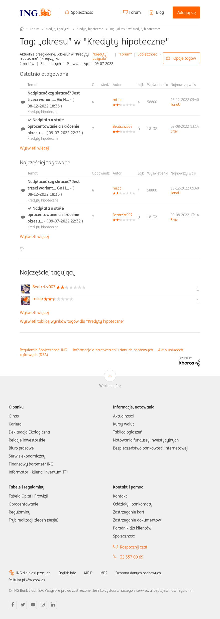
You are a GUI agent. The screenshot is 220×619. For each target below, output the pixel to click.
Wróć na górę (110, 386)
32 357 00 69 (131, 557)
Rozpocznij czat (133, 547)
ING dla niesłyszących (33, 573)
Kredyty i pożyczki (58, 29)
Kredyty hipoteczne (90, 29)
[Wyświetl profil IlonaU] (175, 104)
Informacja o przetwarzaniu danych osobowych (113, 350)
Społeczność (82, 12)
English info (67, 573)
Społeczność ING (22, 29)
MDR (103, 573)
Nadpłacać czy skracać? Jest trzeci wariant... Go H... (54, 99)
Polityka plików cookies (27, 580)
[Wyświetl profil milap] (117, 100)
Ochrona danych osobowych (138, 573)
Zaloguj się (186, 12)
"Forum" (125, 54)
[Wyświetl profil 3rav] (174, 131)
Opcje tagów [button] (184, 58)
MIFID (88, 573)
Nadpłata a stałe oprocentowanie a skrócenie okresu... (55, 126)
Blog (160, 12)
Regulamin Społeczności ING (43, 350)
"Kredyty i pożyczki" (100, 56)
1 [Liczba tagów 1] (198, 289)
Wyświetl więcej (34, 148)
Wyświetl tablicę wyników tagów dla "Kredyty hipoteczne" (72, 321)
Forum (135, 12)
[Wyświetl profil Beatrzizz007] (123, 126)
